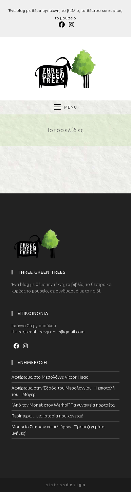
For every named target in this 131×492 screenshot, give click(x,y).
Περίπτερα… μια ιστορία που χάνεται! (47, 415)
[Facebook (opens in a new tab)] (62, 24)
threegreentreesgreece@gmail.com (48, 331)
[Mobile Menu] (65, 107)
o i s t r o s (65, 484)
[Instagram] (25, 346)
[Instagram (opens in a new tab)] (70, 24)
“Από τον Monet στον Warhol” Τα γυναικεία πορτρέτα (63, 404)
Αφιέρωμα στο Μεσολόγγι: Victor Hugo (50, 377)
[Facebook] (16, 346)
